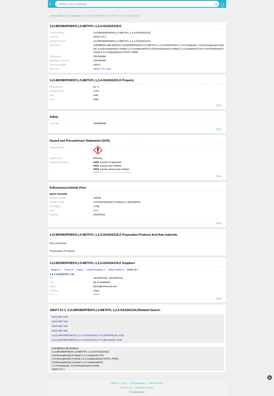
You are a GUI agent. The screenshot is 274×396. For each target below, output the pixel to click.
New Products (155, 383)
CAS (123, 383)
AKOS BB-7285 (60, 326)
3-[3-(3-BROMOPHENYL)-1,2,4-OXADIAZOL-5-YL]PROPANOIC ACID (88, 335)
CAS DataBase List (75, 16)
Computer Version (144, 387)
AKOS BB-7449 (60, 321)
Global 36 (132, 269)
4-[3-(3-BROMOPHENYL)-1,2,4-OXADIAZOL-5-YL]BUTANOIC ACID (87, 340)
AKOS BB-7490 (60, 330)
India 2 (79, 269)
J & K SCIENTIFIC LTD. (62, 274)
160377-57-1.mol (102, 69)
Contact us (126, 387)
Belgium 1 (56, 269)
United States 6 (116, 269)
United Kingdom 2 (95, 269)
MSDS (114, 383)
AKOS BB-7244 (60, 316)
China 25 (68, 269)
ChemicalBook (56, 16)
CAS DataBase (137, 383)
